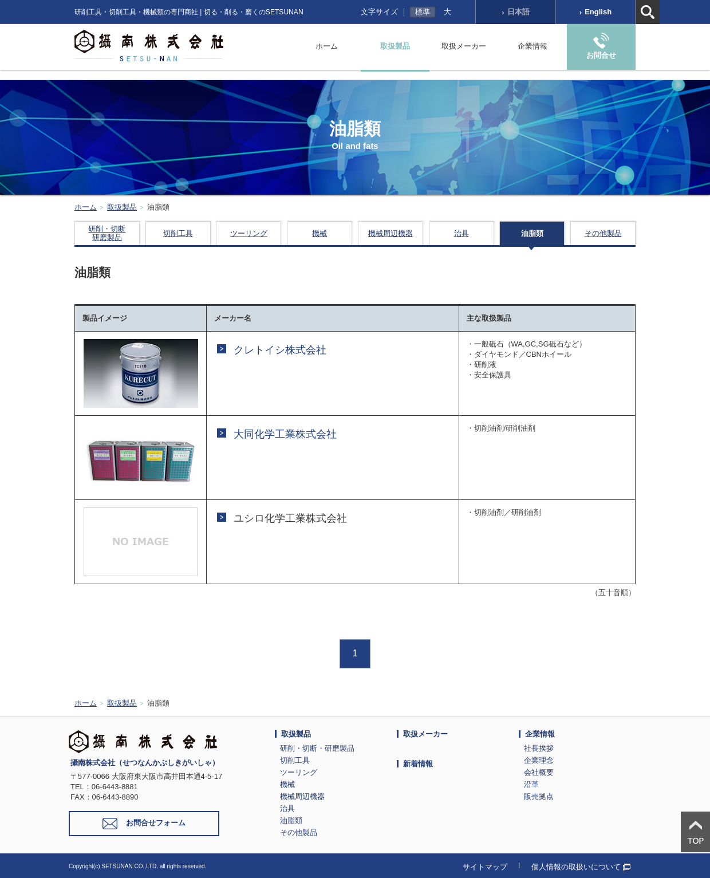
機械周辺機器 (390, 233)
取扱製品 (395, 46)
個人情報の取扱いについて (580, 867)
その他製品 (603, 233)
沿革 (531, 784)
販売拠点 (539, 796)
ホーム (326, 46)
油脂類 (532, 233)
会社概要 (539, 772)
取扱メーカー (463, 46)
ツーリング (248, 233)
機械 (319, 233)
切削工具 (178, 233)
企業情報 (532, 46)
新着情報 (418, 763)
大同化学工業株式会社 (285, 434)
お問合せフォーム (144, 823)
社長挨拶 (539, 748)
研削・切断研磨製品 (106, 233)
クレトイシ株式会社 (280, 350)
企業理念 (539, 760)
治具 (461, 233)
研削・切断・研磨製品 (317, 748)
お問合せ (601, 46)
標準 (422, 11)
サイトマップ (485, 867)
